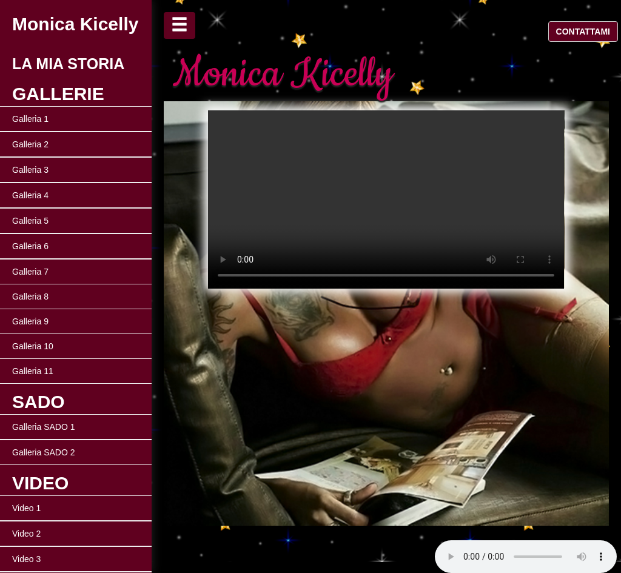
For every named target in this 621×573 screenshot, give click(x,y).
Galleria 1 (30, 119)
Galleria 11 (32, 371)
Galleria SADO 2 (43, 452)
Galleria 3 (30, 170)
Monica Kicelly (75, 24)
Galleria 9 (30, 321)
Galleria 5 (30, 221)
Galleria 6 (30, 246)
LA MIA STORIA (68, 63)
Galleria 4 (30, 195)
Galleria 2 (30, 144)
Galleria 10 (32, 346)
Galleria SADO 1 (43, 427)
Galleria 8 (30, 296)
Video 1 (26, 508)
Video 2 (26, 533)
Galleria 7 (30, 271)
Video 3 (26, 559)
